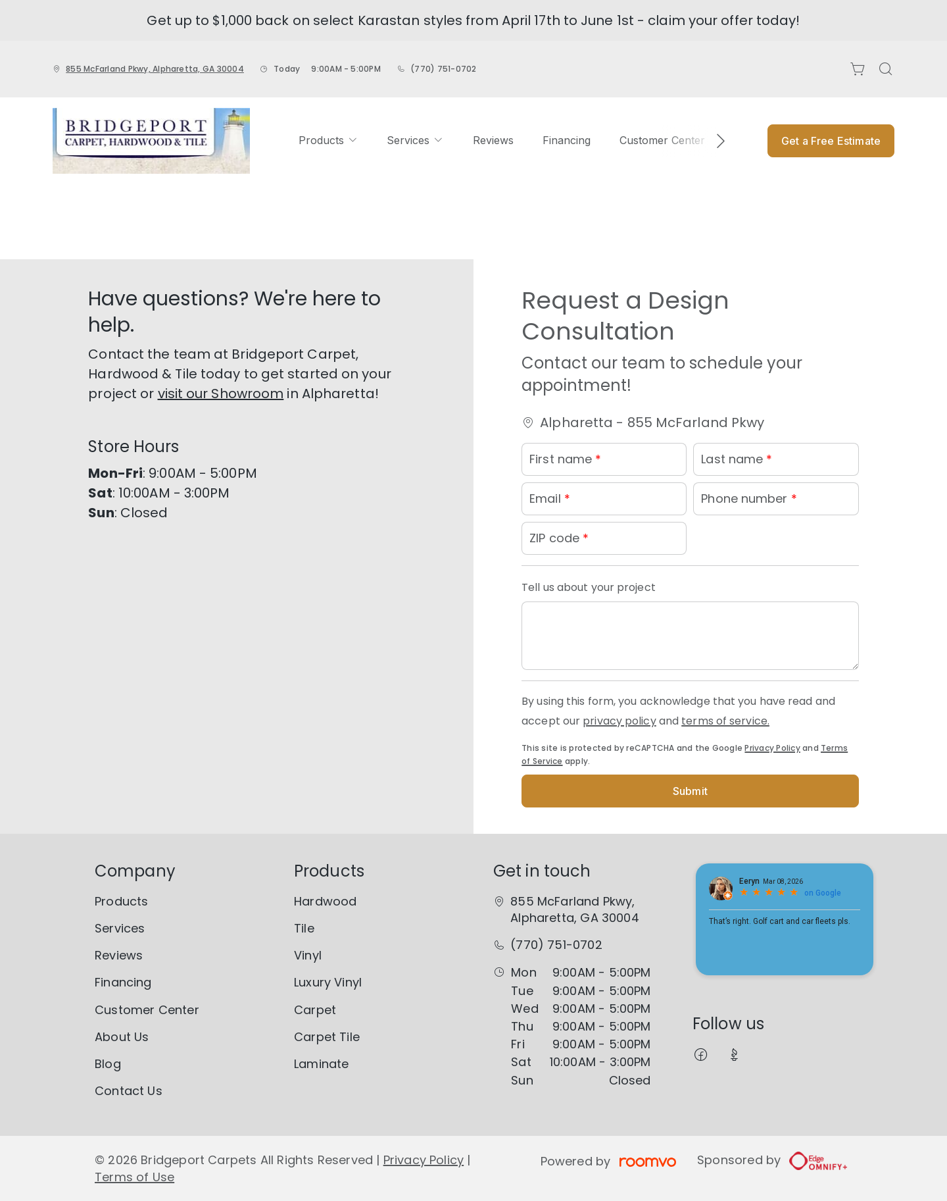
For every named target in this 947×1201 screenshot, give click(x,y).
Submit (690, 791)
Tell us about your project (589, 587)
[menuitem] (328, 140)
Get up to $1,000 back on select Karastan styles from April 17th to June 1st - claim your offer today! (473, 20)
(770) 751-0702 (443, 68)
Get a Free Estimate (831, 140)
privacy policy (619, 720)
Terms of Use (134, 1177)
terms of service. (725, 720)
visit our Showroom (221, 393)
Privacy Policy (772, 748)
